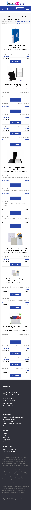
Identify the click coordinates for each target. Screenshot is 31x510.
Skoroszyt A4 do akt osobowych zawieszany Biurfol (15, 85)
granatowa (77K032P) (23, 368)
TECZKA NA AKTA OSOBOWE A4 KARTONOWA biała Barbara (15, 249)
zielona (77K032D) (24, 357)
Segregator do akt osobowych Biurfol (15, 168)
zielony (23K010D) (24, 126)
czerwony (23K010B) (23, 103)
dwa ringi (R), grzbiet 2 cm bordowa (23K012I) (16, 218)
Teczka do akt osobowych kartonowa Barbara (15, 279)
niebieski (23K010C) (23, 114)
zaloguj (24, 49)
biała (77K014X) (24, 257)
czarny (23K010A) (24, 92)
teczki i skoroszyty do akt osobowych (23, 22)
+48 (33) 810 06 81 (11, 392)
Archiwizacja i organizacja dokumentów (7, 22)
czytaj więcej (20, 492)
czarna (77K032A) (24, 334)
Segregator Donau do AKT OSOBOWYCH (15, 46)
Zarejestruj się (19, 8)
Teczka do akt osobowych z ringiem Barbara (15, 327)
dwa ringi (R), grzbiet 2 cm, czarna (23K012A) (17, 177)
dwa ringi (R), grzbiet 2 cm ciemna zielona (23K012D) (14, 204)
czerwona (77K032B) (23, 345)
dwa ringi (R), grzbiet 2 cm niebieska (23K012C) (16, 190)
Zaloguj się (10, 8)
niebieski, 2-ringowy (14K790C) (20, 54)
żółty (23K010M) (24, 137)
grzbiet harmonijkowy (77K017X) (20, 287)
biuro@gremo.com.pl (12, 394)
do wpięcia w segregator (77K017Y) (19, 300)
